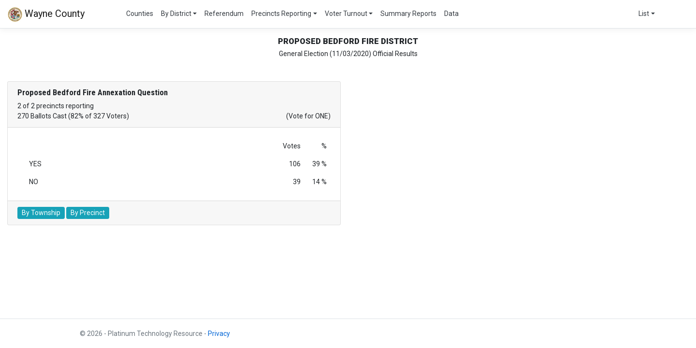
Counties (139, 13)
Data (451, 13)
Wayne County (46, 14)
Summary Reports (408, 13)
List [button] (643, 13)
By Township (41, 213)
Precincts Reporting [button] (281, 13)
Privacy (219, 333)
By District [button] (176, 13)
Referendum (224, 13)
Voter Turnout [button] (346, 13)
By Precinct (88, 213)
